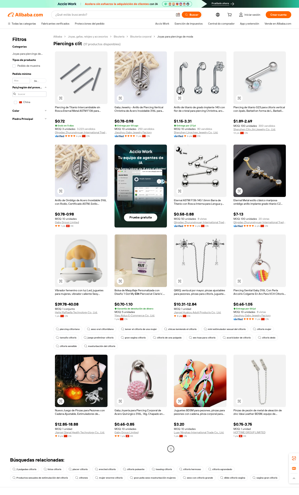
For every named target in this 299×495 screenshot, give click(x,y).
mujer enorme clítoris (109, 477)
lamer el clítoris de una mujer (139, 329)
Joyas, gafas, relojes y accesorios (88, 36)
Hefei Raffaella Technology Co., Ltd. (76, 312)
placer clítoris (78, 469)
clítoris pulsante (133, 469)
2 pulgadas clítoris (24, 469)
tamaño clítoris (66, 337)
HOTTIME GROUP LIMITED (249, 432)
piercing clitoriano (68, 329)
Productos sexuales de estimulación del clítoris (40, 477)
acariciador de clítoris (237, 337)
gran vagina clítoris (133, 337)
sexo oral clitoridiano (100, 329)
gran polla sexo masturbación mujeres (153, 477)
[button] (178, 14)
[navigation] (29, 243)
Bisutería (119, 36)
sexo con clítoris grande (198, 477)
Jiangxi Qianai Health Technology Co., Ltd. (80, 432)
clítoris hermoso (190, 469)
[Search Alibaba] (114, 15)
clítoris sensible (66, 346)
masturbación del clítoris (99, 346)
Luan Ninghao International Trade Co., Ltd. (199, 432)
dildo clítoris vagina (232, 477)
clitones (81, 477)
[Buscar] (191, 15)
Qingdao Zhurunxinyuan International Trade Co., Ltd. (81, 132)
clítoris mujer (262, 329)
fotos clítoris (52, 469)
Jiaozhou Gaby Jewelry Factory (133, 132)
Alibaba (57, 36)
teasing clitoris (162, 469)
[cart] (230, 15)
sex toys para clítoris (202, 337)
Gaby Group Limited (67, 222)
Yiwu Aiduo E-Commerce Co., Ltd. (134, 315)
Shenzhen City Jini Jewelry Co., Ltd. (254, 129)
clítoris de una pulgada (167, 337)
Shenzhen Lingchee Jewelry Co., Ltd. (196, 132)
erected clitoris (105, 469)
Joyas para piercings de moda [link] (175, 36)
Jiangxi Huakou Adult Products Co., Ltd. (197, 312)
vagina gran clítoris (265, 477)
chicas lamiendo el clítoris (180, 329)
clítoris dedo (266, 337)
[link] (294, 458)
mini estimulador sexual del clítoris (225, 329)
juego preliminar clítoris (99, 337)
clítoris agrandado (220, 469)
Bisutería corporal (140, 36)
